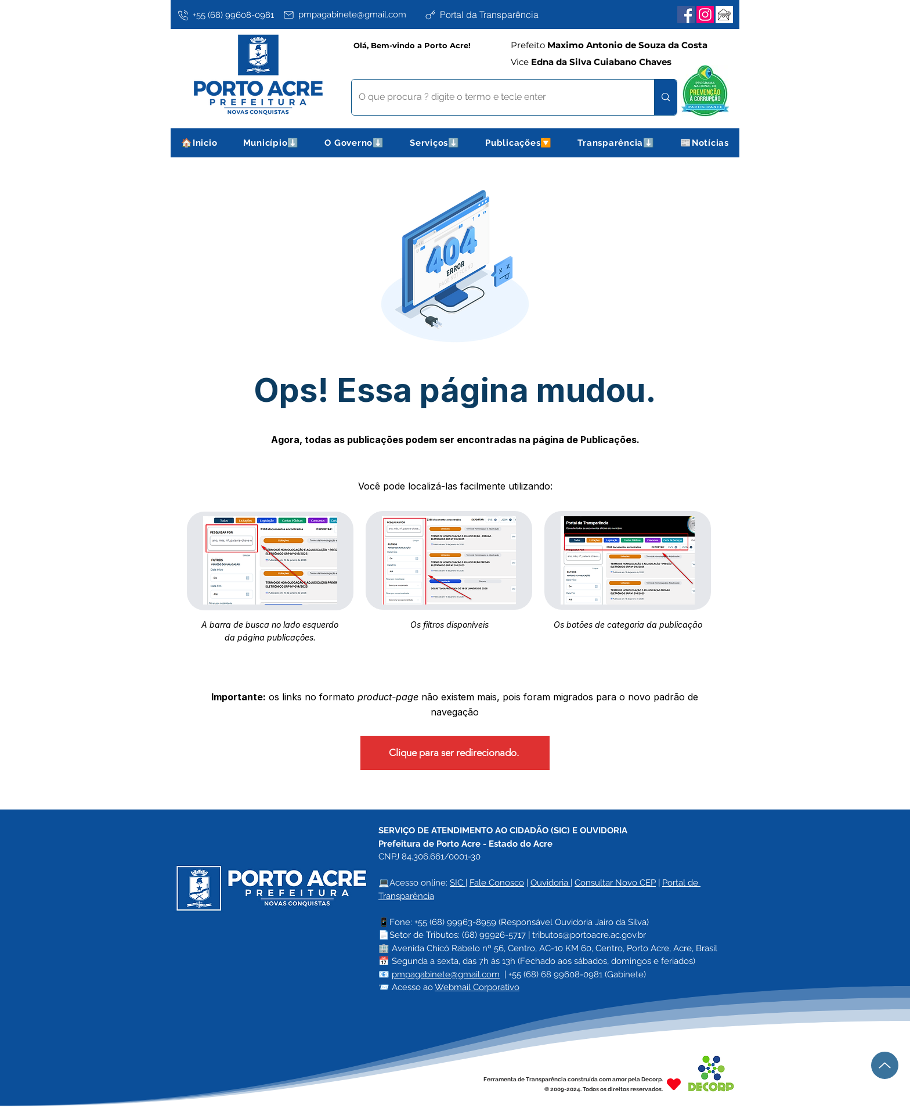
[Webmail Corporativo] (724, 14)
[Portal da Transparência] (493, 14)
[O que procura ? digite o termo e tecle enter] (494, 97)
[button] (271, 142)
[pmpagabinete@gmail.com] (351, 14)
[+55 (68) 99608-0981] (228, 15)
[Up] (884, 1065)
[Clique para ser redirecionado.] (455, 753)
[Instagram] (705, 14)
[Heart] (673, 1084)
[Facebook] (686, 14)
